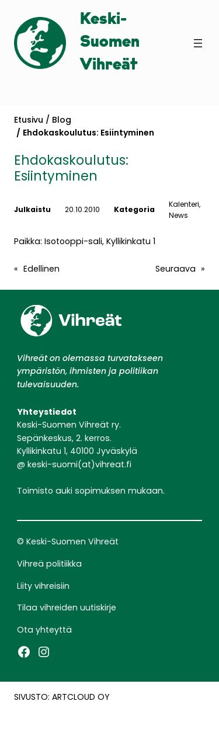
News (178, 215)
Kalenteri (184, 204)
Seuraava (175, 269)
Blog (61, 120)
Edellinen (41, 269)
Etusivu (28, 120)
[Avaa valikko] (198, 43)
